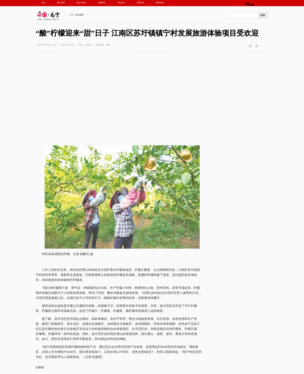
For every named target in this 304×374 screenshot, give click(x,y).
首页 (43, 3)
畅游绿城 (160, 3)
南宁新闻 (61, 3)
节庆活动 (121, 3)
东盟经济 (140, 3)
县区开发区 (81, 3)
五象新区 (101, 3)
